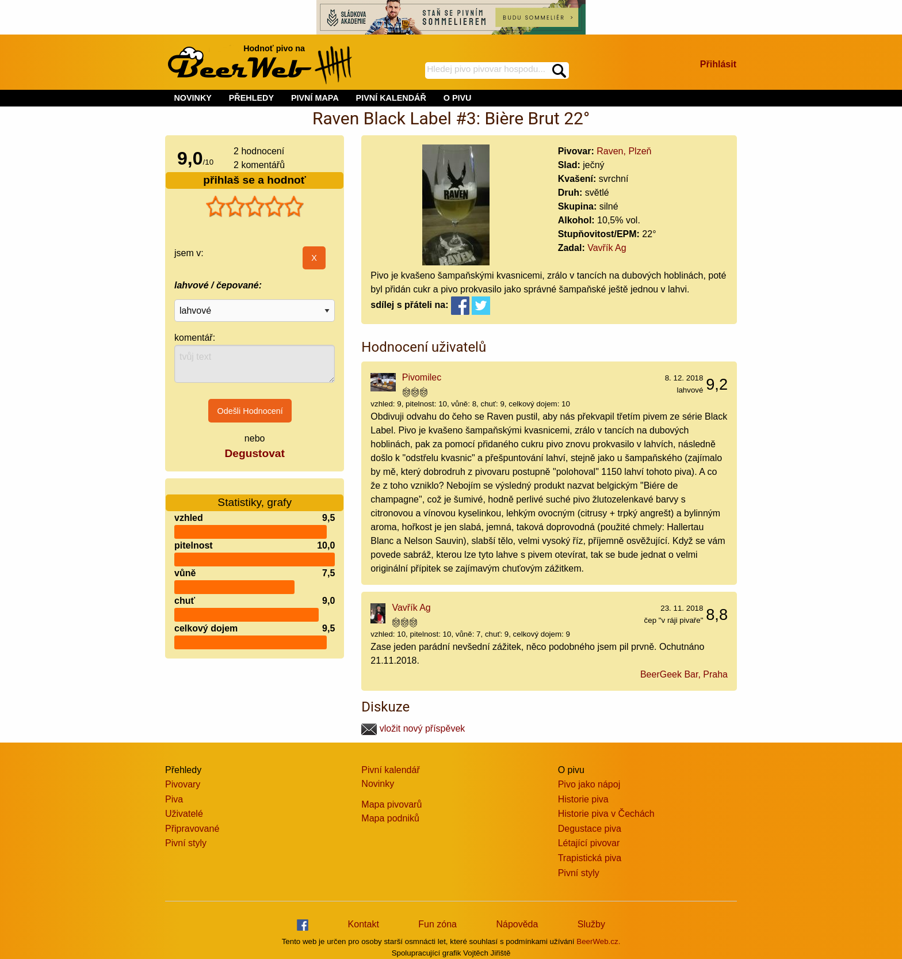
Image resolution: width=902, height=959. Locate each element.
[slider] (255, 207)
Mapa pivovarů (391, 804)
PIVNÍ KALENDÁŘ (391, 97)
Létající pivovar (589, 843)
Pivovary (182, 784)
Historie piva (583, 799)
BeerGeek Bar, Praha (684, 674)
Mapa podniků (390, 818)
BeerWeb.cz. (598, 941)
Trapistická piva (590, 858)
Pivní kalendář (390, 770)
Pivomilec (421, 377)
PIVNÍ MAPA (315, 97)
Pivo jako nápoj (589, 784)
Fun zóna (437, 924)
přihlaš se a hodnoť (254, 180)
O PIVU (458, 97)
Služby (591, 924)
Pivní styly (186, 843)
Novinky (377, 784)
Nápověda (517, 924)
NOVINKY (193, 97)
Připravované (192, 829)
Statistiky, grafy (254, 495)
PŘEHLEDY (251, 97)
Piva (174, 799)
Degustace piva (589, 829)
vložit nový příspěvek (413, 728)
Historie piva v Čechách (606, 814)
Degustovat (254, 453)
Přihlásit (718, 64)
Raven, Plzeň (624, 151)
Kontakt (363, 924)
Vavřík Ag (606, 248)
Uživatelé (184, 814)
